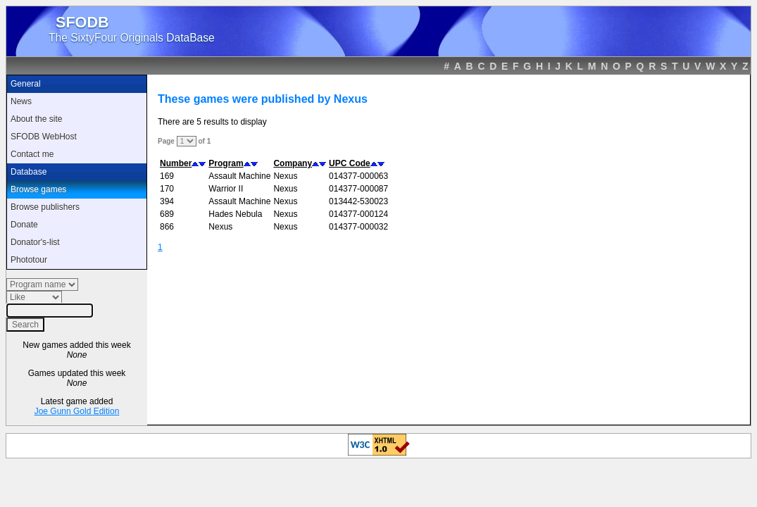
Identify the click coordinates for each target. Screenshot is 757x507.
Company (292, 163)
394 (167, 201)
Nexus (285, 176)
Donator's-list (35, 242)
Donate (24, 225)
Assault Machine (239, 176)
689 (167, 214)
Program (225, 163)
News (21, 101)
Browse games (38, 189)
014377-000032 (358, 227)
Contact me (32, 154)
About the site (36, 119)
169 (167, 176)
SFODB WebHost (44, 137)
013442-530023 (358, 201)
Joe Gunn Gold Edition (77, 411)
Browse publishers (45, 207)
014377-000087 (358, 189)
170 (167, 189)
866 (167, 227)
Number (176, 163)
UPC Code (349, 163)
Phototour (29, 260)
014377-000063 (358, 176)
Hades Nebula (235, 214)
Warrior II (225, 189)
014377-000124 (358, 214)
